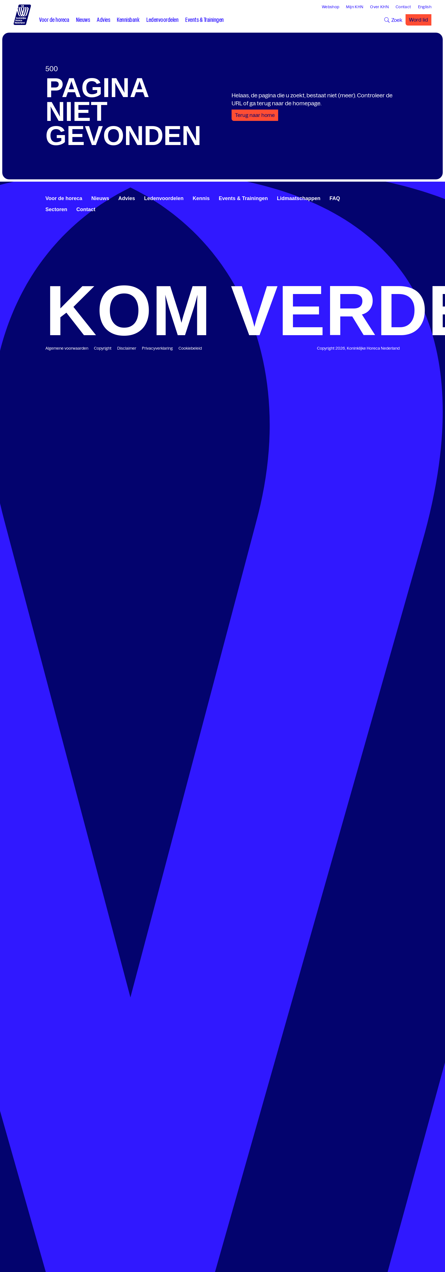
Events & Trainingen (243, 198)
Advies (126, 198)
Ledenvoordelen (164, 198)
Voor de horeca (63, 198)
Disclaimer (126, 348)
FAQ (334, 198)
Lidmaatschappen (298, 198)
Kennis (201, 198)
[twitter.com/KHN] (388, 197)
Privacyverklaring (157, 348)
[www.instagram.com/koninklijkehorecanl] (397, 197)
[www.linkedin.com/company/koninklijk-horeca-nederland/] (383, 197)
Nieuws (100, 198)
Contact (85, 209)
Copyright (103, 348)
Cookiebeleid (190, 348)
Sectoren (56, 209)
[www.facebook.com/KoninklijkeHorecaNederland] (379, 197)
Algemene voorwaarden (66, 348)
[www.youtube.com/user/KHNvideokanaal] (393, 197)
